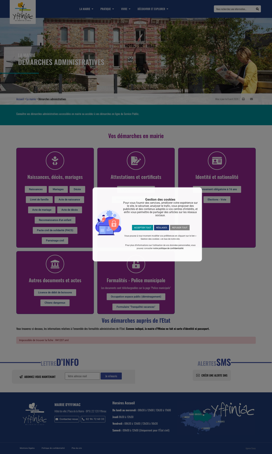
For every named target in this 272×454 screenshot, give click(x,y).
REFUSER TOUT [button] (180, 227)
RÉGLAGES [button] (161, 227)
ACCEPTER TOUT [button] (142, 227)
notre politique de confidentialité (168, 248)
